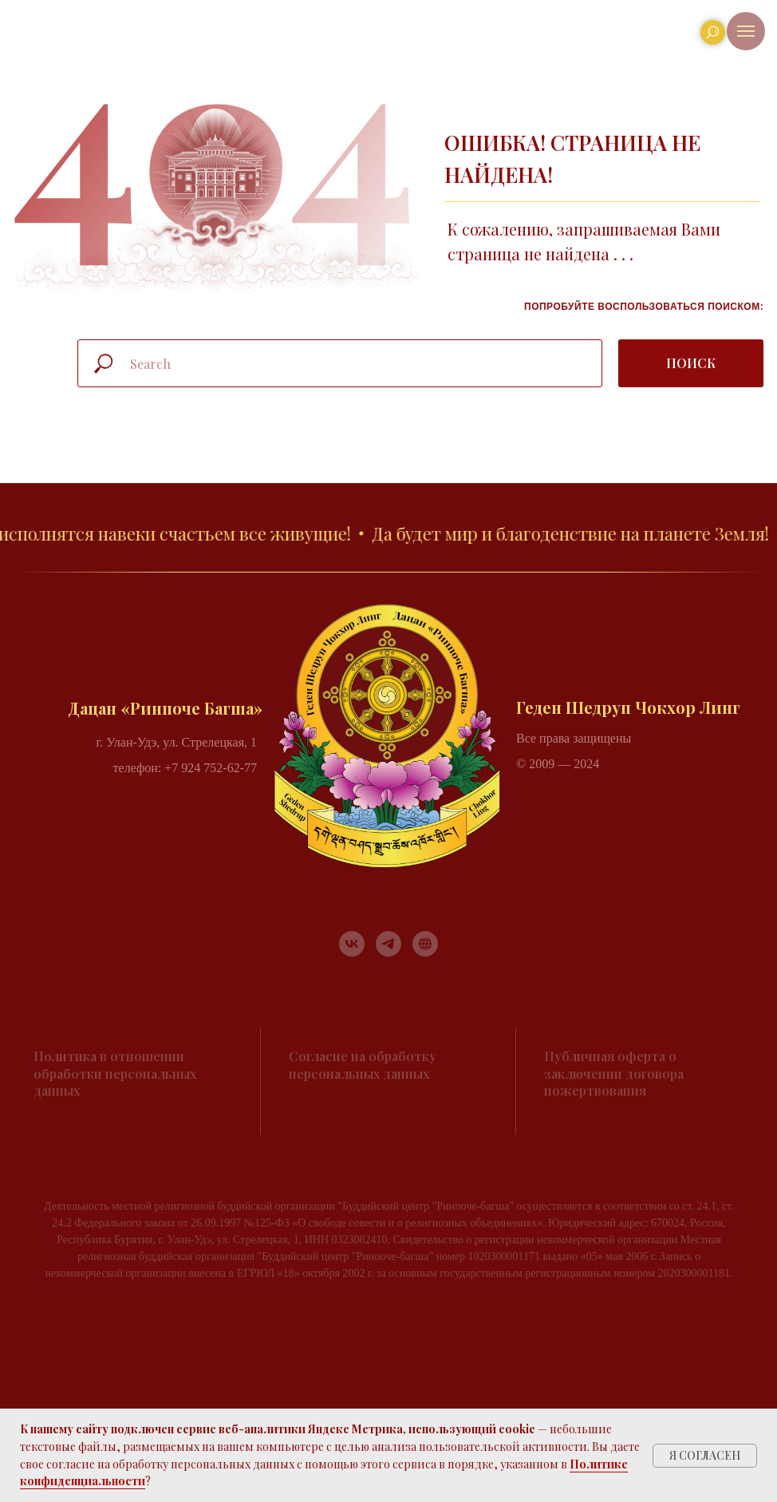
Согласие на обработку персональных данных (362, 1065)
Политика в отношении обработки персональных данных (115, 1073)
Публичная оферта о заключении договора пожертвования (614, 1073)
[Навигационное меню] (746, 31)
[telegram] (388, 944)
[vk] (352, 944)
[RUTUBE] (425, 944)
